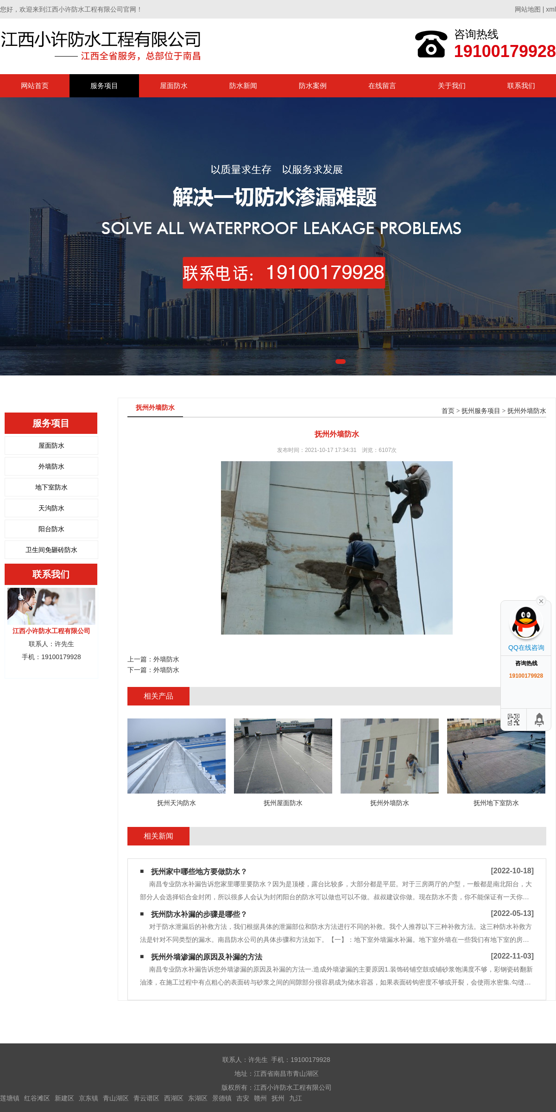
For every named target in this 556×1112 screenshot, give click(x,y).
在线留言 (382, 85)
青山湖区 (116, 1098)
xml (551, 9)
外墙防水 (51, 466)
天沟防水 (51, 508)
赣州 (260, 1098)
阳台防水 (51, 529)
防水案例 (313, 85)
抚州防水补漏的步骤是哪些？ (199, 914)
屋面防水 (174, 85)
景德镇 (222, 1098)
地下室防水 (51, 487)
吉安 (242, 1098)
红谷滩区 (37, 1098)
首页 (448, 410)
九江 (295, 1098)
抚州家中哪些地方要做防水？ (199, 872)
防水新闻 (243, 85)
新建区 (64, 1098)
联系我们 (521, 85)
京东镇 (88, 1098)
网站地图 (528, 9)
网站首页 (35, 85)
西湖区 (173, 1098)
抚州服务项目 (480, 410)
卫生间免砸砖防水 (51, 549)
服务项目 (104, 85)
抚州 (278, 1098)
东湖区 (198, 1098)
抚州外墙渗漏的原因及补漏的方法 (206, 957)
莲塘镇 (9, 1098)
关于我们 (452, 85)
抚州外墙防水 (526, 410)
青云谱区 (146, 1098)
